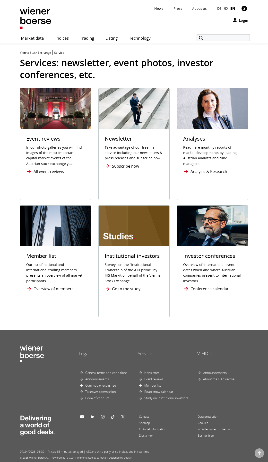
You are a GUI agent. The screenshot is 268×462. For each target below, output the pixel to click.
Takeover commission (100, 392)
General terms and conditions (106, 373)
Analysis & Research (208, 171)
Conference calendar (209, 288)
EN (232, 8)
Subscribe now (125, 166)
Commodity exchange (100, 385)
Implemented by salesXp (91, 457)
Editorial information (152, 429)
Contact (144, 417)
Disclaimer (146, 436)
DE (219, 8)
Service (145, 353)
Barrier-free (206, 436)
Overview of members (54, 288)
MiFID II (204, 353)
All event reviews (49, 171)
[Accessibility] (244, 8)
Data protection (208, 417)
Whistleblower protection (215, 429)
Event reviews (153, 379)
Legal (84, 353)
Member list (152, 385)
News (158, 8)
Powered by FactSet (63, 457)
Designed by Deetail (120, 457)
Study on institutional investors (166, 398)
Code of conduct (97, 398)
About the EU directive (218, 379)
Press (177, 8)
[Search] (223, 37)
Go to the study (126, 288)
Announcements (97, 379)
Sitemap (144, 423)
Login (240, 20)
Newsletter (151, 373)
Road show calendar (158, 392)
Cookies (203, 423)
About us (199, 8)
